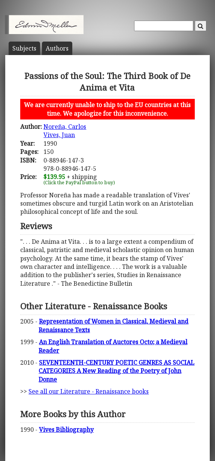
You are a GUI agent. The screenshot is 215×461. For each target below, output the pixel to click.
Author (57, 48)
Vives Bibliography (66, 429)
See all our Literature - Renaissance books (88, 391)
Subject (24, 48)
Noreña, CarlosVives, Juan (64, 130)
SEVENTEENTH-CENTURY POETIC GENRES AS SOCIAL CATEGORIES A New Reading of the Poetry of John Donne (116, 370)
